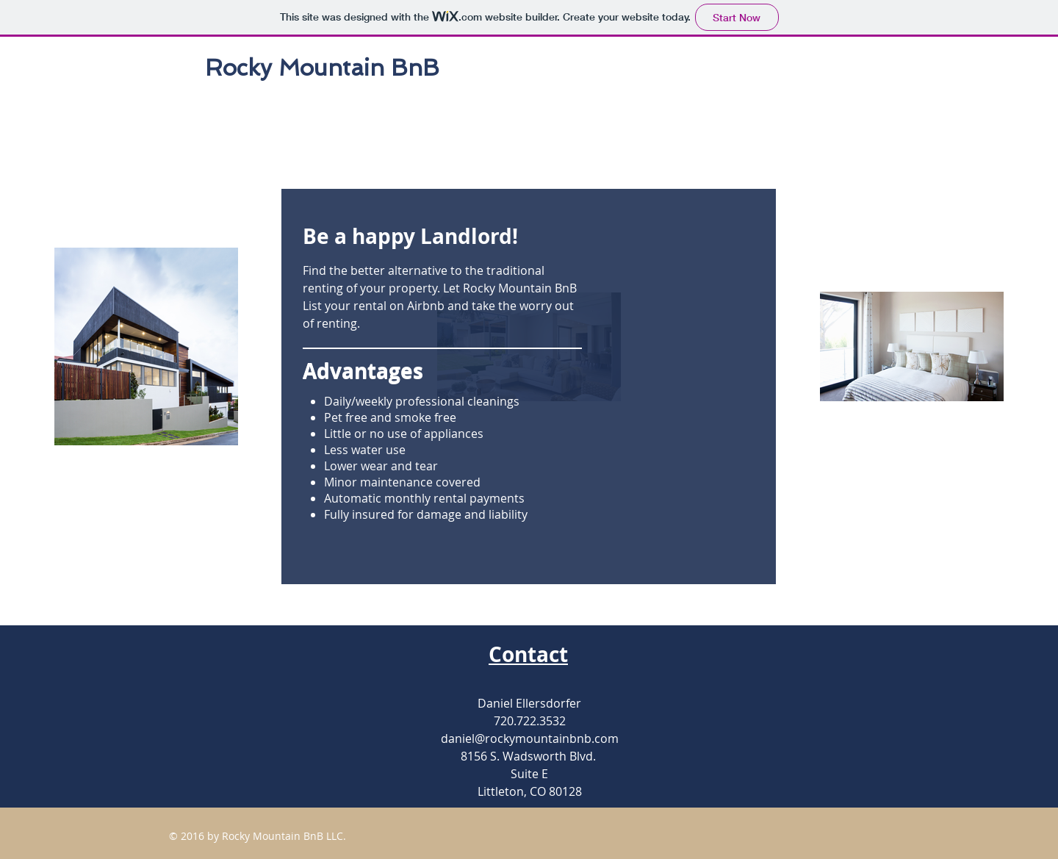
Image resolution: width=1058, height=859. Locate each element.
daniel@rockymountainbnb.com (530, 738)
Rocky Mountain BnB (322, 67)
